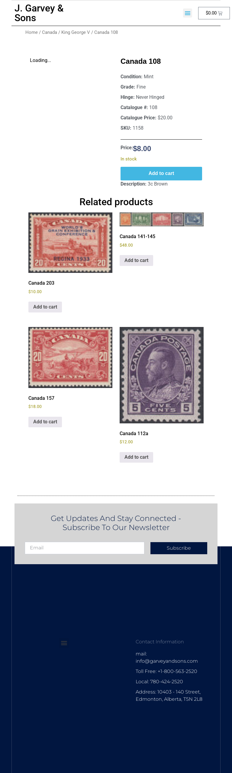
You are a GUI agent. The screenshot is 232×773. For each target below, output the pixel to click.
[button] (187, 13)
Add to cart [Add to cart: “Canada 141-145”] (136, 260)
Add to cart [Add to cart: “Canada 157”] (45, 422)
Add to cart (161, 173)
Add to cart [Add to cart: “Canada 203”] (45, 307)
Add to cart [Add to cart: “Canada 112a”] (136, 457)
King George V (75, 32)
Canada (49, 32)
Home (31, 32)
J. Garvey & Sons (39, 13)
